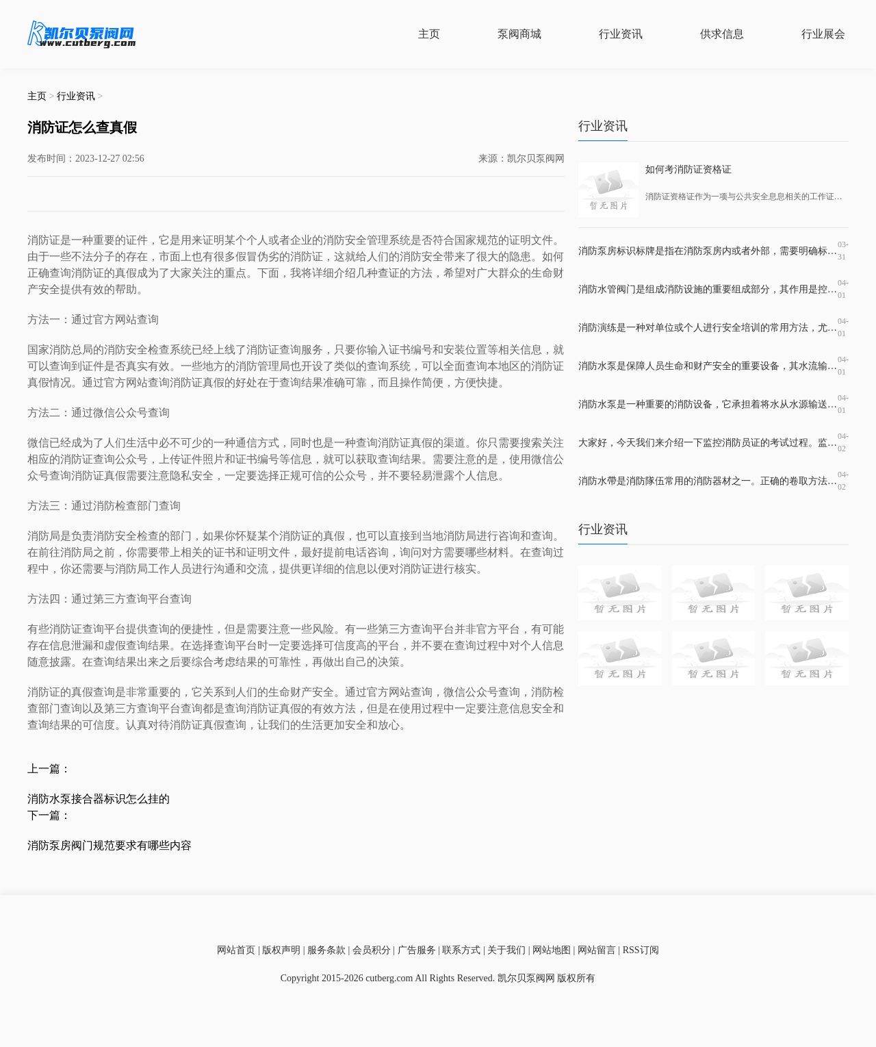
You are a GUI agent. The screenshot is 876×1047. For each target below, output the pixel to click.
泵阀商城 (519, 34)
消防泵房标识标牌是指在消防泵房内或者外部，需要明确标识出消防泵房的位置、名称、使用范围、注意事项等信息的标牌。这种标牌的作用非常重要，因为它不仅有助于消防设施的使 (708, 251)
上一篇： (49, 768)
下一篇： (49, 815)
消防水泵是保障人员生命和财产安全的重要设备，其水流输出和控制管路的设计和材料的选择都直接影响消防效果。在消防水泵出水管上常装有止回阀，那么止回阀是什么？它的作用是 (708, 366)
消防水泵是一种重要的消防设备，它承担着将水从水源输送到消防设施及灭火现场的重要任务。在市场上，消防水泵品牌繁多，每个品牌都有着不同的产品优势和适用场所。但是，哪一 (708, 404)
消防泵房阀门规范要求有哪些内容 (109, 845)
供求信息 (722, 34)
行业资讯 (621, 34)
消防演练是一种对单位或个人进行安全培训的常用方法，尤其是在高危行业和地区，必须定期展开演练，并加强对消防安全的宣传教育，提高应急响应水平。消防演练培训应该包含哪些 (708, 328)
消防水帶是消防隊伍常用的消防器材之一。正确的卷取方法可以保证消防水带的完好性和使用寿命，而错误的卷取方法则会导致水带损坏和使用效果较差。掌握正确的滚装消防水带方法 (708, 481)
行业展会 (823, 34)
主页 (429, 34)
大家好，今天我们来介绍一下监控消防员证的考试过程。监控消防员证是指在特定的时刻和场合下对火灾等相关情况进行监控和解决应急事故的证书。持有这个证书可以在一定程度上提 (708, 443)
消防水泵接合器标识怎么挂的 (98, 799)
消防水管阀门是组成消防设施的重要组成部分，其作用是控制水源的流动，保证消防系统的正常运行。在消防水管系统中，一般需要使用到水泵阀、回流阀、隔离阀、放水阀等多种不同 (708, 289)
